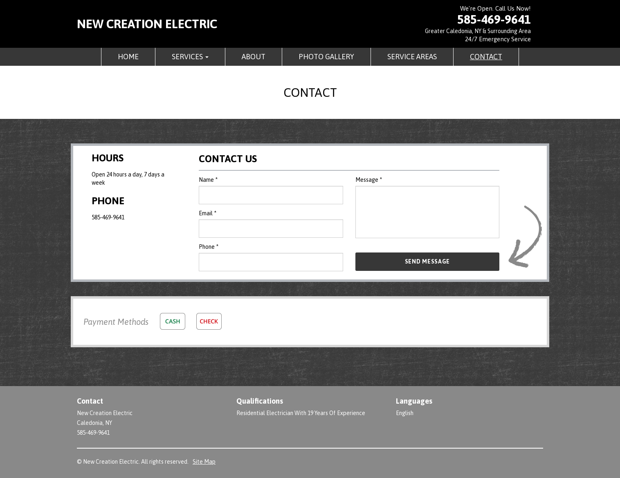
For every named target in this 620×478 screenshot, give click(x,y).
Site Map (204, 461)
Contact (486, 56)
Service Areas (412, 56)
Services (190, 56)
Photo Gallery (326, 56)
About (253, 56)
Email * (207, 213)
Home (128, 56)
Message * (368, 180)
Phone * (208, 247)
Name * (208, 180)
